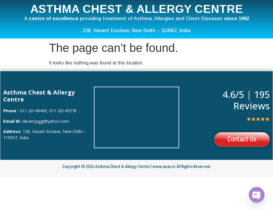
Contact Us (241, 139)
